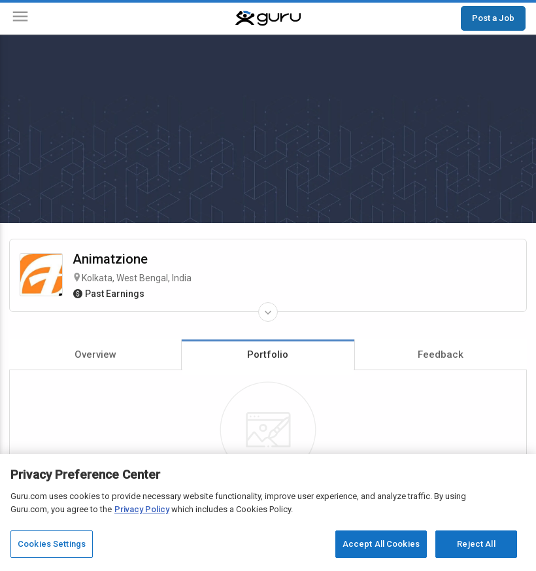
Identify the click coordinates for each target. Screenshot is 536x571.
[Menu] (20, 19)
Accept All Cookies (381, 544)
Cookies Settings (52, 544)
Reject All (476, 544)
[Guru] (268, 18)
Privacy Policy (141, 509)
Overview (95, 354)
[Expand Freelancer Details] (268, 312)
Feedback (440, 354)
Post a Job (493, 17)
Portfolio (267, 354)
